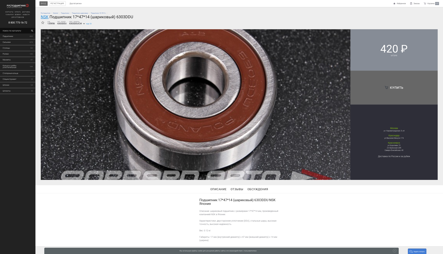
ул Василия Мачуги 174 (394, 138)
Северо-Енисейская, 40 (394, 150)
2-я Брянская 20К (394, 148)
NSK (45, 17)
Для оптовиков (18, 17)
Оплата (18, 12)
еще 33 (86, 24)
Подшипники (65, 13)
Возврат (18, 14)
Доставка (26, 12)
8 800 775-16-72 (17, 22)
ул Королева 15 (394, 145)
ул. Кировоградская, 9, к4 (394, 131)
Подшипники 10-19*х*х (98, 13)
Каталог (55, 13)
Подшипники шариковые (80, 13)
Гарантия (10, 14)
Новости (26, 14)
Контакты (9, 12)
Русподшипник (45, 13)
